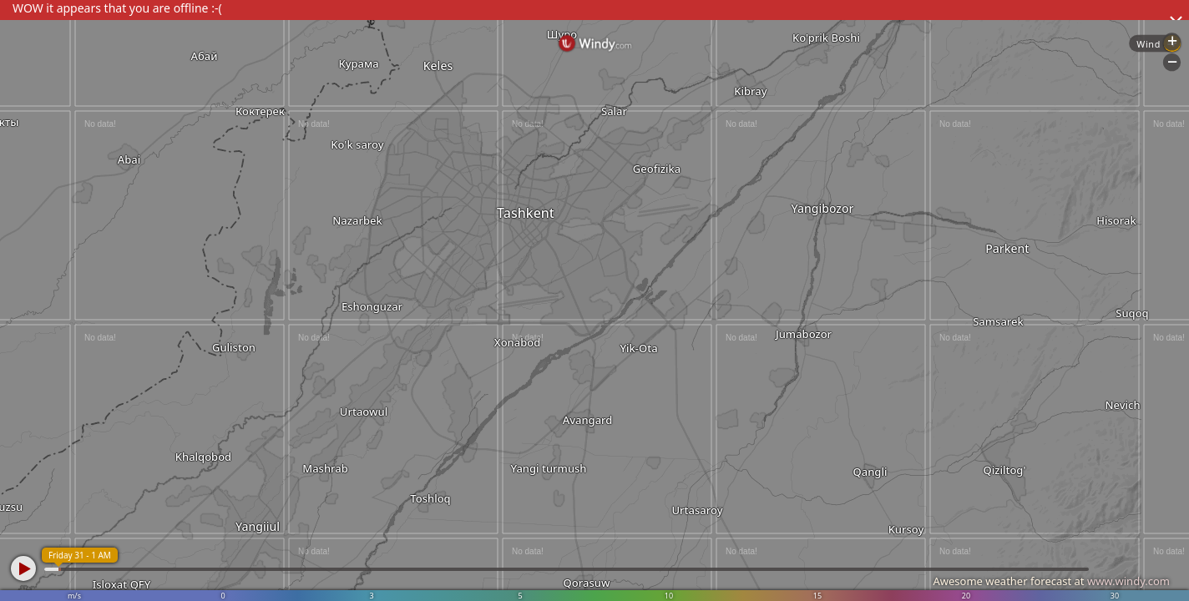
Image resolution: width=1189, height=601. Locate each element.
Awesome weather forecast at (1051, 580)
